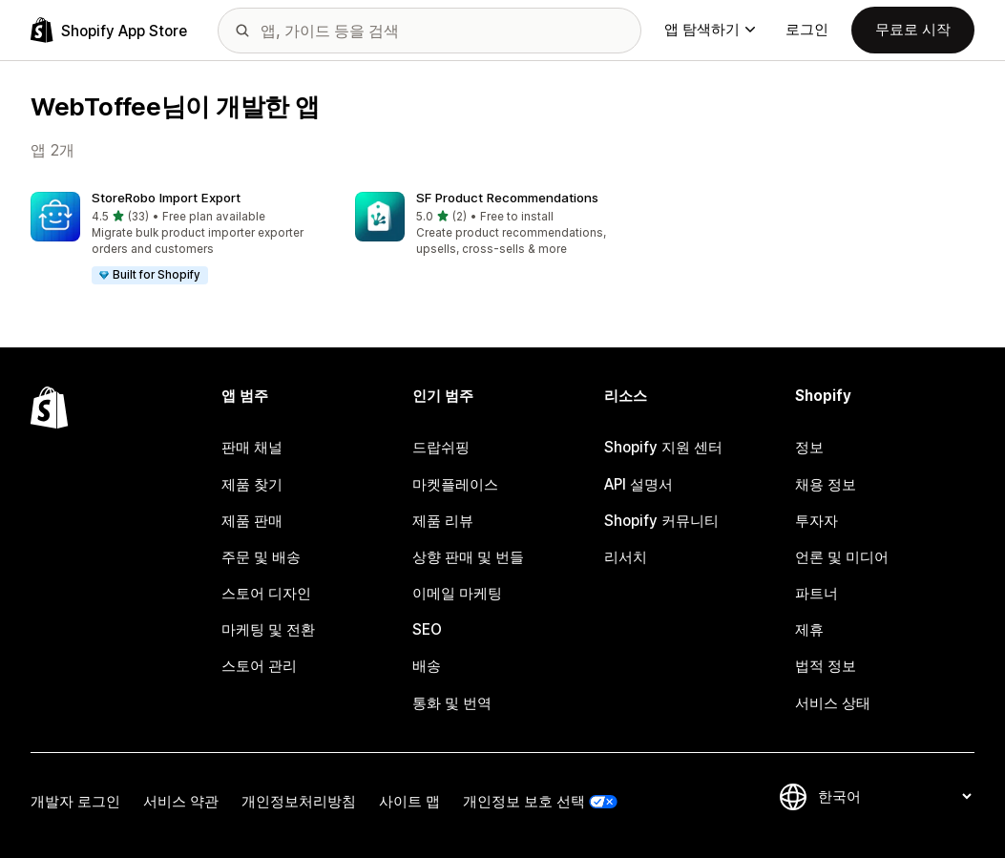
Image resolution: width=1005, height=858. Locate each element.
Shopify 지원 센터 (663, 447)
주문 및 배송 (261, 557)
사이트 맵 (409, 801)
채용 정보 (825, 484)
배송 (426, 666)
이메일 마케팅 (457, 593)
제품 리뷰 (442, 521)
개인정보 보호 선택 (524, 801)
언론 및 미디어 (842, 557)
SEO (427, 629)
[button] (178, 239)
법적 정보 (825, 666)
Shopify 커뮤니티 (661, 521)
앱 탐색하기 (709, 29)
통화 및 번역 (452, 703)
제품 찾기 (252, 484)
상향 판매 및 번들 (468, 557)
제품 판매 (252, 521)
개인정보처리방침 (298, 801)
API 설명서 (638, 484)
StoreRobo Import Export (166, 197)
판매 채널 (252, 447)
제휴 (809, 629)
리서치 (625, 557)
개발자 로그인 (75, 801)
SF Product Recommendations (507, 197)
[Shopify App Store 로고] (109, 30)
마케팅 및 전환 (268, 629)
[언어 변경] (894, 796)
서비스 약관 (181, 801)
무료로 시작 (913, 29)
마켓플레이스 (455, 484)
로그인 (806, 29)
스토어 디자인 (266, 593)
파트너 (816, 593)
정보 (809, 447)
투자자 (816, 521)
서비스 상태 (832, 703)
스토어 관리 (259, 666)
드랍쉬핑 (441, 447)
